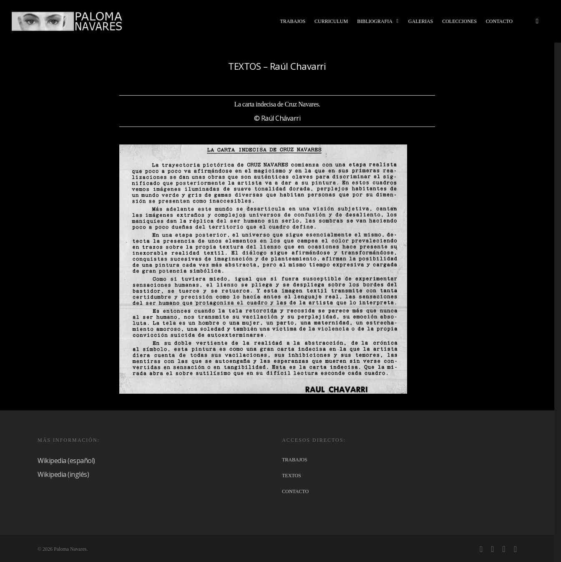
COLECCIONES (459, 21)
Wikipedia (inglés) (63, 474)
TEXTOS (291, 475)
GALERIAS (420, 21)
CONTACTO (499, 21)
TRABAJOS (292, 21)
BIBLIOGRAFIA (378, 21)
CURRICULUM (331, 21)
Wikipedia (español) (66, 460)
